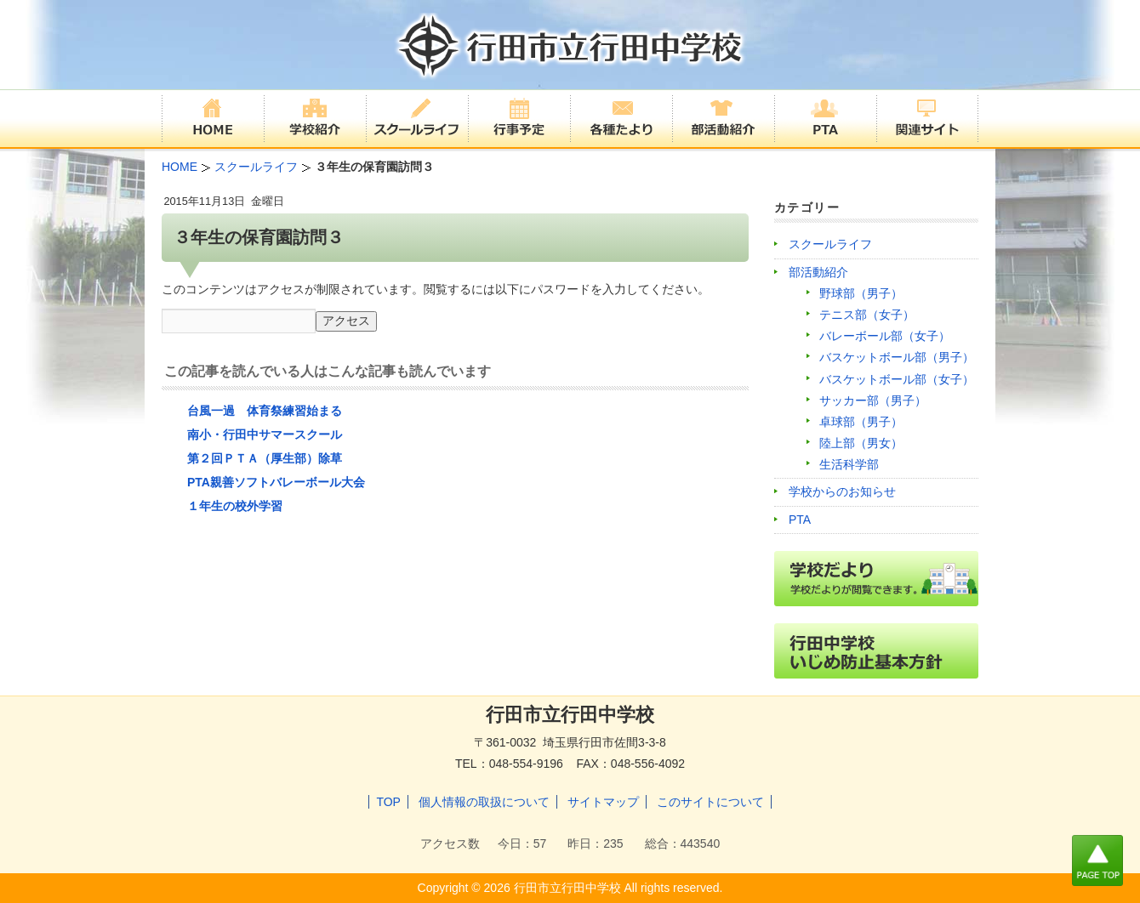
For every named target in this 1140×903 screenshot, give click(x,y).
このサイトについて (710, 802)
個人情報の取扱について (484, 802)
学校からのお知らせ (842, 491)
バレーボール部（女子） (884, 336)
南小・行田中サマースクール (264, 434)
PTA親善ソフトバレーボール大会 (276, 482)
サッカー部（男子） (872, 400)
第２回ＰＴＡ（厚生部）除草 (264, 458)
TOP (388, 802)
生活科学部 (849, 464)
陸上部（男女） (861, 443)
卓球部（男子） (861, 422)
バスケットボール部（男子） (896, 357)
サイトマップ (603, 802)
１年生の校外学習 (234, 506)
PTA (800, 519)
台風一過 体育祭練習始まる (264, 410)
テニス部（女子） (867, 314)
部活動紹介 (818, 272)
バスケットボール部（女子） (896, 379)
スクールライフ (830, 244)
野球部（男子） (861, 293)
